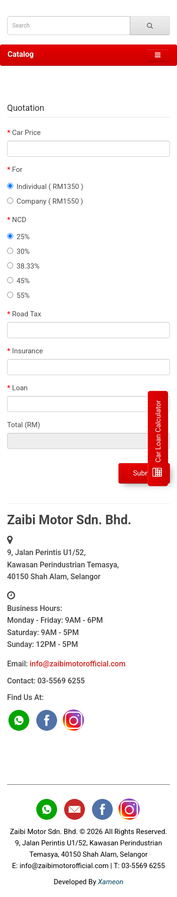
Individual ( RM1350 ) (45, 186)
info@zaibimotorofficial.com (78, 663)
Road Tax (27, 314)
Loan (20, 388)
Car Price (26, 132)
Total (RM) (23, 425)
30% (18, 251)
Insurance (27, 351)
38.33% (23, 266)
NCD (19, 219)
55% (18, 295)
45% (18, 281)
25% (18, 237)
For (17, 169)
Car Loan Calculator (157, 438)
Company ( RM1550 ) (45, 201)
